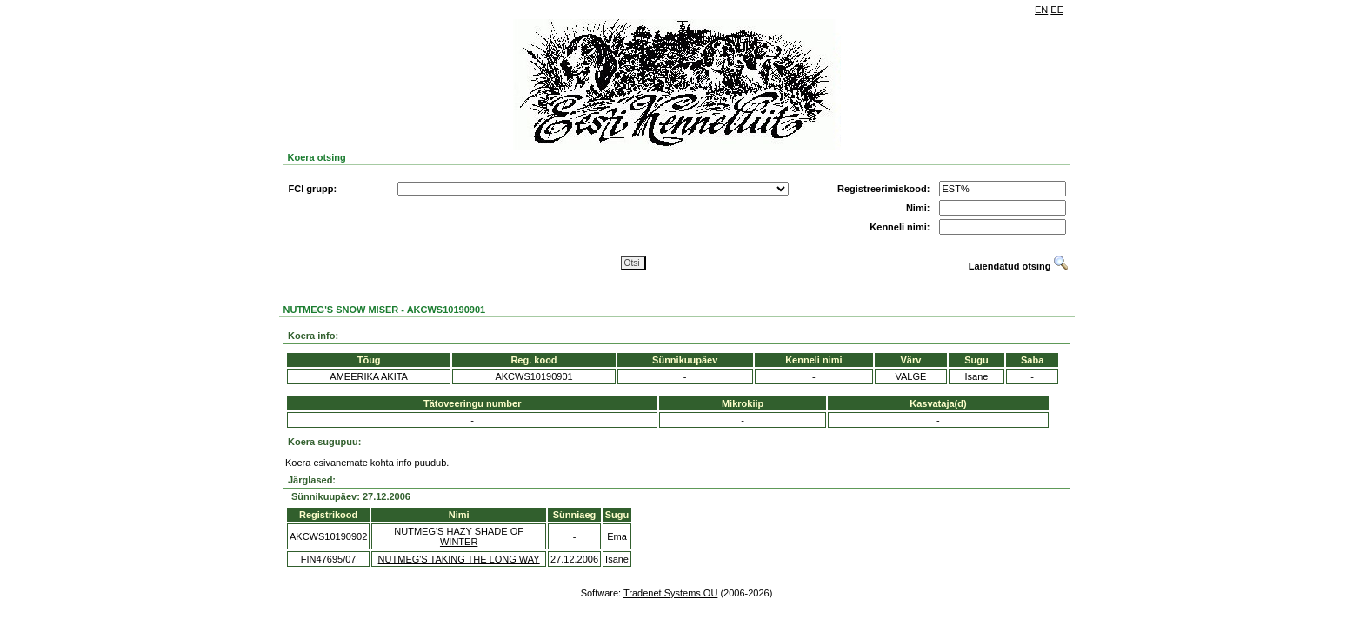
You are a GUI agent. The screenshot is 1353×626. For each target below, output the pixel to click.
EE (1056, 9)
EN (1041, 9)
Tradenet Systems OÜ (670, 593)
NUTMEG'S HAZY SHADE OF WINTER (458, 536)
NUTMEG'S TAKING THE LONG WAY (459, 559)
